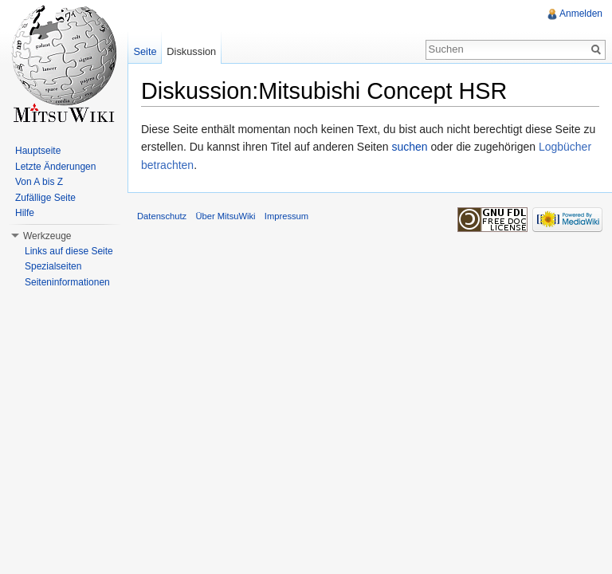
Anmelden (580, 13)
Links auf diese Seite (69, 251)
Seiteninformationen (67, 282)
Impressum (286, 216)
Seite (144, 51)
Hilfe (24, 212)
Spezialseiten (53, 266)
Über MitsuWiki (225, 216)
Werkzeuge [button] (47, 236)
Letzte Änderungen (55, 166)
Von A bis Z (39, 181)
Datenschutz (161, 216)
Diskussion (191, 51)
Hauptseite (38, 150)
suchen (409, 146)
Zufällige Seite (45, 197)
